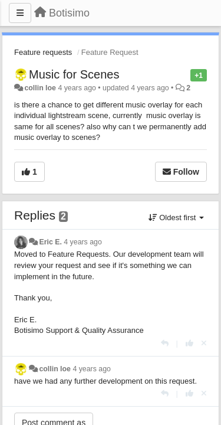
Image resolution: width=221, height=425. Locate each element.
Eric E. (50, 242)
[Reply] (165, 343)
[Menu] (20, 13)
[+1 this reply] (189, 343)
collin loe (40, 88)
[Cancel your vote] (204, 343)
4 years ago (83, 242)
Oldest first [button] (176, 217)
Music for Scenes (74, 74)
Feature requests (43, 52)
